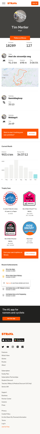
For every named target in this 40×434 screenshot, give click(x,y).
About (4, 365)
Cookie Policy (6, 414)
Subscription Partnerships (10, 377)
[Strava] (12, 3)
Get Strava (32, 133)
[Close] (4, 3)
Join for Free (5, 427)
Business (4, 396)
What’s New (5, 355)
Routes (4, 362)
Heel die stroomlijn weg (19, 56)
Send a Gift (5, 387)
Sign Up (34, 3)
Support (4, 392)
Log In (4, 424)
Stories (4, 359)
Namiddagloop (15, 98)
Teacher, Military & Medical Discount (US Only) (17, 384)
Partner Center (6, 399)
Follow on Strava (20, 38)
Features (4, 352)
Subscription (6, 371)
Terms (4, 420)
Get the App (11, 319)
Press (3, 405)
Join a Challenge (30, 253)
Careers (4, 402)
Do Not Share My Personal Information (14, 417)
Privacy (4, 411)
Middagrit (12, 117)
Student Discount (7, 380)
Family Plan (5, 374)
